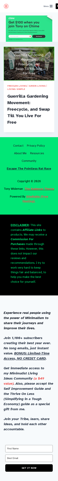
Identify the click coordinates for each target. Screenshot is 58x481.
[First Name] (29, 448)
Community (29, 161)
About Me (20, 153)
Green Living (37, 86)
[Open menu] (48, 6)
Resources (37, 153)
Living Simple (16, 89)
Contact (18, 146)
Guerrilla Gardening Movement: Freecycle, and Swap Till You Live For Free (28, 109)
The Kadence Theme (39, 189)
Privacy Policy (36, 146)
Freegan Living (17, 86)
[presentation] (29, 64)
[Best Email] (29, 458)
